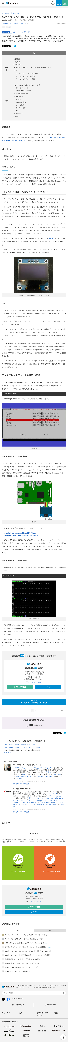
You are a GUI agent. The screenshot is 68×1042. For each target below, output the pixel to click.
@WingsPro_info (26, 776)
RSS (17, 776)
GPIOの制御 (19, 96)
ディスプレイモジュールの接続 (25, 76)
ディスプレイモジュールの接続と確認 (26, 73)
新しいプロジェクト (22, 88)
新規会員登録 (19, 687)
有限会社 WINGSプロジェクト (43, 768)
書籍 (57, 1013)
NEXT (62, 711)
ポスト (6, 46)
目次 (48, 53)
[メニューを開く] (3, 3)
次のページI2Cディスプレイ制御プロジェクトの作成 (34, 702)
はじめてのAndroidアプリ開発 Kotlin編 (45, 804)
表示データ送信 (20, 108)
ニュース (6, 1013)
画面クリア (19, 113)
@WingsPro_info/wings (45, 776)
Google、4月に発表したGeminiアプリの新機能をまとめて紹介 (24, 939)
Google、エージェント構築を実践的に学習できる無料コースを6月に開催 (27, 955)
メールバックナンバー (34, 682)
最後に (17, 116)
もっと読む (7, 752)
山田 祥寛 (23, 23)
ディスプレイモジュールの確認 (25, 79)
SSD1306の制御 (21, 102)
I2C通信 (18, 99)
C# (3, 27)
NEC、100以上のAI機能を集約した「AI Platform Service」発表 (24, 943)
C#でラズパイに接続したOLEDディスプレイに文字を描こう (23, 747)
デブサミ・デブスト (42, 1014)
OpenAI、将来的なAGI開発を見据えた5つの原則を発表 (22, 963)
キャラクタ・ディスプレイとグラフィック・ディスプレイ (34, 67)
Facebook (19, 778)
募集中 (24, 774)
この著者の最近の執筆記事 (21, 784)
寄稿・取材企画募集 (18, 1005)
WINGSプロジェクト (20, 768)
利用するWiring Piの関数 (23, 91)
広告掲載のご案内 (50, 1005)
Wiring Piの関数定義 (22, 93)
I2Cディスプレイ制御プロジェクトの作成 (27, 85)
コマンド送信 (20, 105)
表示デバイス (19, 64)
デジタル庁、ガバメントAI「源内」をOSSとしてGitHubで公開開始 (25, 947)
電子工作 (8, 27)
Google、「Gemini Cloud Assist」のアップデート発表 (21, 967)
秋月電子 (52, 238)
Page (7, 100)
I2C (17, 70)
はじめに (17, 62)
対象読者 (17, 59)
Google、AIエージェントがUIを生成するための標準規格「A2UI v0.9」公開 (28, 951)
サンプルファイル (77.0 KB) (21, 32)
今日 (18, 930)
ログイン (47, 687)
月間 (50, 930)
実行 (17, 111)
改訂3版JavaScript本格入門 (49, 802)
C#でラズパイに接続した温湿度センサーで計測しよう (22, 744)
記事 (59, 774)
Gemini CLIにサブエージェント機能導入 (17, 971)
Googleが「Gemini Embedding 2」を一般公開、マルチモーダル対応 (26, 935)
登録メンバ (49, 772)
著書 (55, 774)
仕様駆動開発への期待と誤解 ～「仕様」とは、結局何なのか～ (25, 959)
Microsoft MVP (52, 794)
